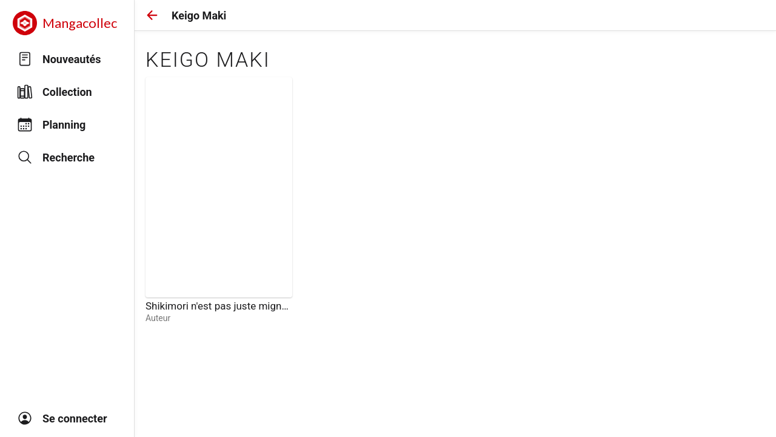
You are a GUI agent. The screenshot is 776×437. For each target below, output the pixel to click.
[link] (219, 200)
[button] (152, 15)
